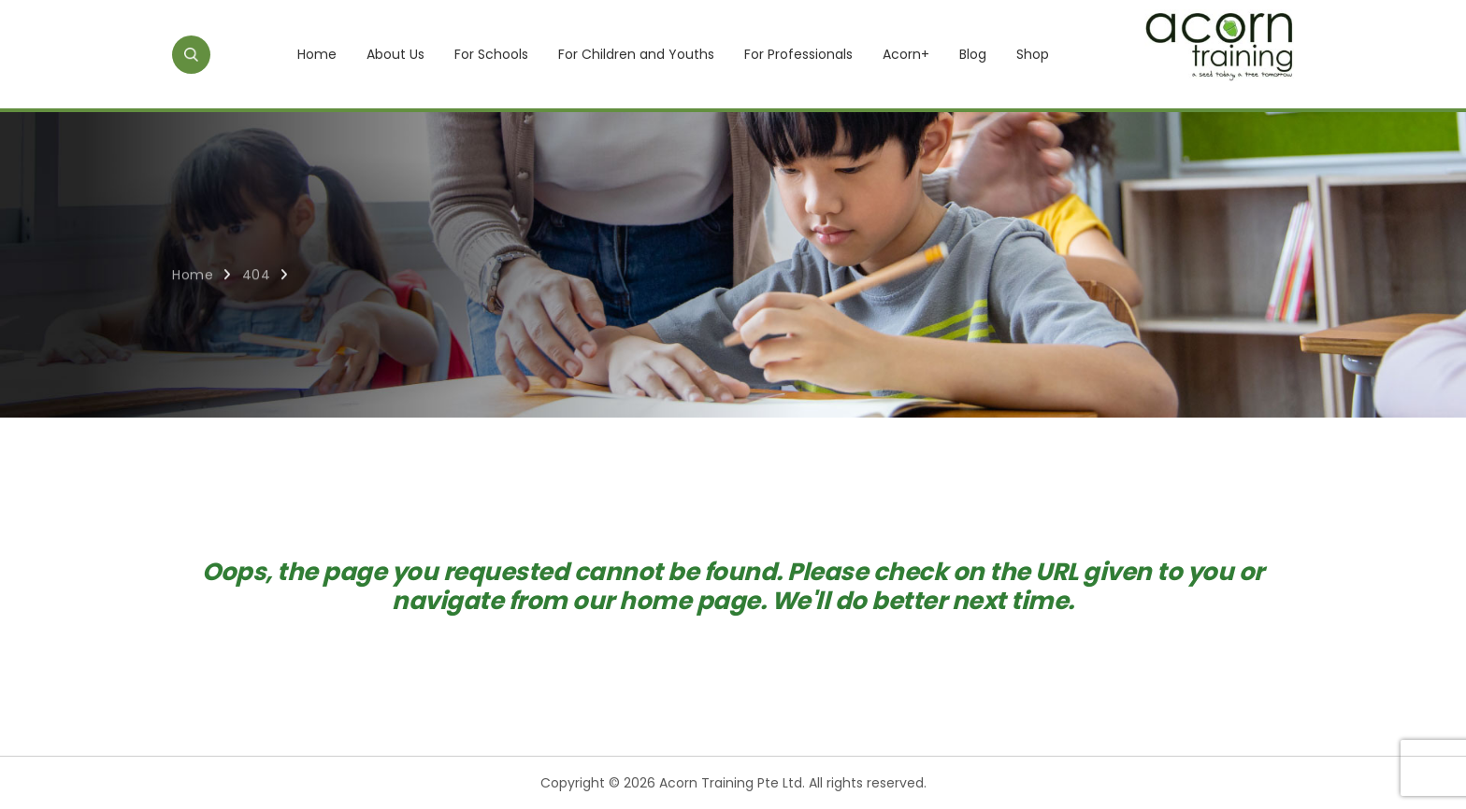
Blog (972, 54)
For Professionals (798, 54)
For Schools (491, 54)
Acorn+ (906, 54)
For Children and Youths (636, 54)
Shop (1032, 54)
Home (317, 54)
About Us (395, 54)
